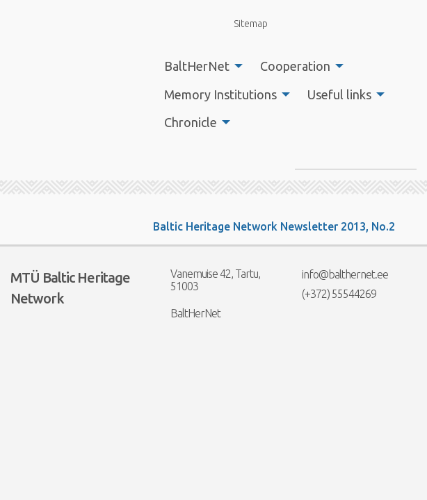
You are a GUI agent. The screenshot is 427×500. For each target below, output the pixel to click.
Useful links (339, 94)
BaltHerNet (196, 66)
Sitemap (243, 23)
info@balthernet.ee (336, 274)
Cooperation (295, 66)
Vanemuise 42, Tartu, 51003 (206, 279)
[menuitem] (199, 66)
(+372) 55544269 (330, 294)
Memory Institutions (220, 94)
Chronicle (190, 122)
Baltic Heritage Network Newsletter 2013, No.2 (274, 226)
